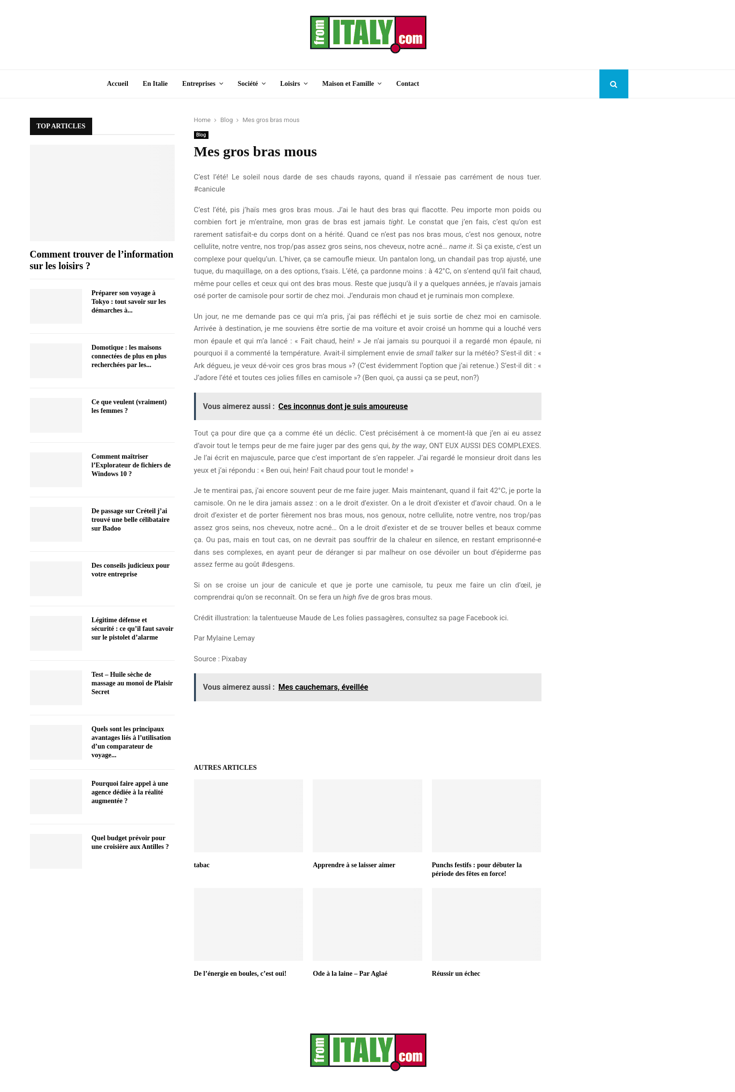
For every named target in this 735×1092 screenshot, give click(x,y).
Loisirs (290, 83)
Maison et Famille (348, 83)
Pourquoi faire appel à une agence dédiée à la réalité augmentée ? (130, 792)
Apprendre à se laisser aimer (354, 865)
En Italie (155, 83)
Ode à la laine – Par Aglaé (350, 973)
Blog (201, 134)
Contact (407, 83)
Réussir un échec (456, 973)
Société (248, 83)
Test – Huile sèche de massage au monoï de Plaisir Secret (132, 683)
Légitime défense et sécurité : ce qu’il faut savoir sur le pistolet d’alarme (133, 628)
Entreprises (199, 83)
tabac (202, 865)
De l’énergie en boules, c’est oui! (240, 973)
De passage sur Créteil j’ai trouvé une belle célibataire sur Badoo (131, 519)
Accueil (117, 83)
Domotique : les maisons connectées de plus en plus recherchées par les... (129, 356)
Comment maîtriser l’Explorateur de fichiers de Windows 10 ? (131, 465)
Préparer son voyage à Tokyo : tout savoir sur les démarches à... (129, 301)
